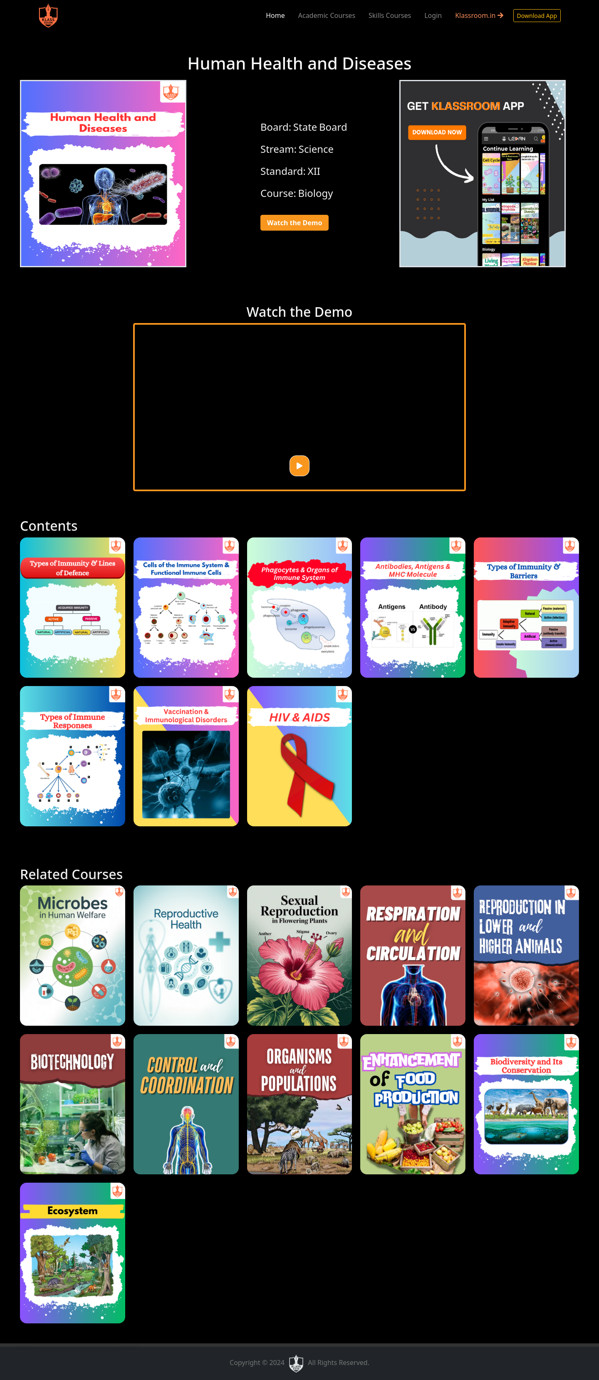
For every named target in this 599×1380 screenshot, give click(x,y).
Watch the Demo (294, 222)
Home (275, 15)
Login (433, 15)
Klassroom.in (479, 15)
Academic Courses (326, 15)
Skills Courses (390, 15)
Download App (537, 16)
